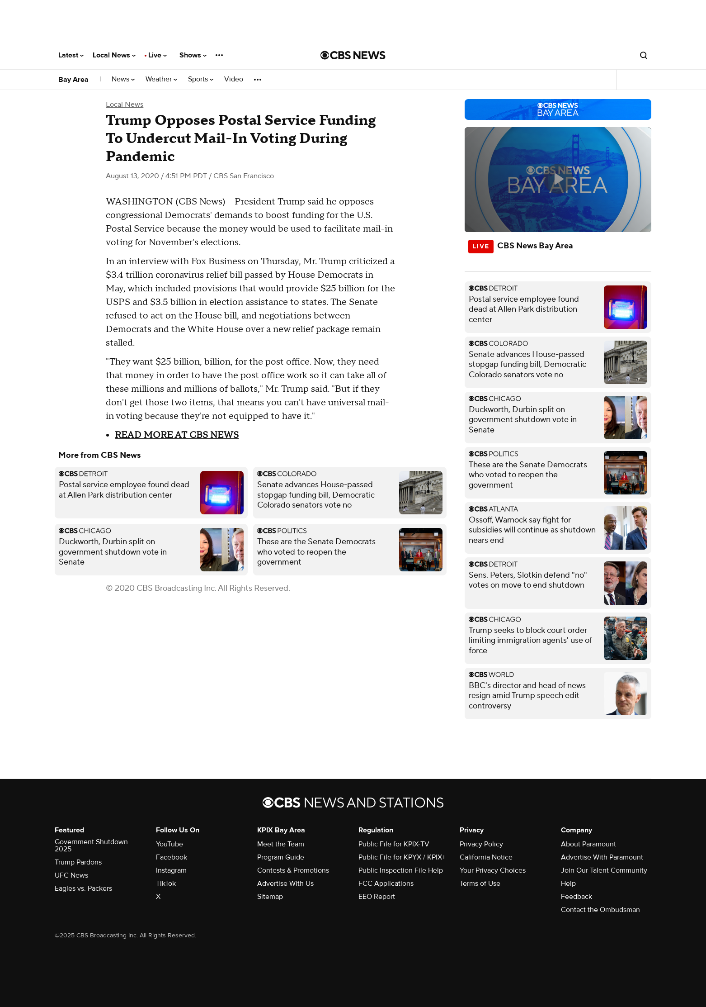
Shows (193, 55)
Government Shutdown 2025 (91, 845)
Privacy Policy (481, 844)
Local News (114, 55)
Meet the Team (280, 844)
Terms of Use (480, 883)
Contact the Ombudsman (600, 909)
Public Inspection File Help (400, 870)
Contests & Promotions (293, 870)
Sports (200, 79)
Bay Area (73, 79)
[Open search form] (644, 55)
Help (568, 883)
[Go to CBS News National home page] (353, 55)
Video (233, 79)
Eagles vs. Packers (83, 888)
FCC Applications (386, 883)
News (123, 79)
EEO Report (376, 896)
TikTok (166, 883)
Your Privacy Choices (493, 870)
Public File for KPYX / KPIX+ (402, 857)
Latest (71, 55)
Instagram (171, 870)
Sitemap (270, 896)
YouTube (169, 844)
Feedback (576, 896)
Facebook (171, 857)
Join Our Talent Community (604, 870)
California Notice (486, 857)
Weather (161, 79)
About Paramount (588, 844)
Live (157, 55)
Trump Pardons (78, 862)
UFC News (71, 875)
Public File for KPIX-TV (393, 844)
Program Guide (280, 857)
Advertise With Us (285, 883)
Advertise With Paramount (602, 857)
